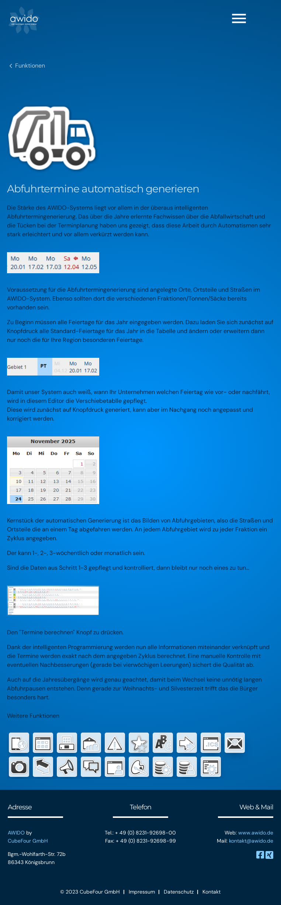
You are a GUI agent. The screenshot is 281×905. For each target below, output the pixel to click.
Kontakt (211, 891)
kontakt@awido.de (251, 840)
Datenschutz (179, 891)
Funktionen (30, 65)
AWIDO (16, 832)
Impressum (142, 891)
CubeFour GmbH (28, 840)
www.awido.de (255, 832)
